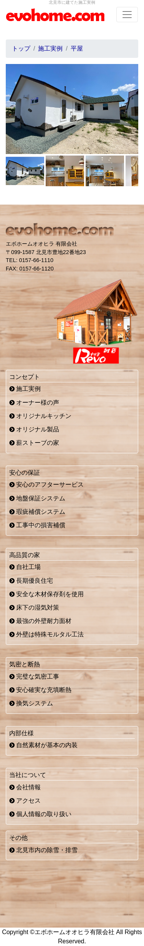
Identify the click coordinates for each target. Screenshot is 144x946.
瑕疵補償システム (37, 511)
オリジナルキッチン (40, 416)
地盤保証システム (37, 498)
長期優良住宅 (31, 580)
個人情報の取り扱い (40, 814)
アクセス (25, 800)
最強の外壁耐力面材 (40, 621)
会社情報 (25, 787)
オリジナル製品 (34, 429)
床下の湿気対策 (34, 607)
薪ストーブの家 (34, 442)
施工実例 (25, 388)
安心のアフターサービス (46, 484)
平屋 (77, 48)
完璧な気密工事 (34, 676)
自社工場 (25, 567)
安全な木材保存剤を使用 (46, 594)
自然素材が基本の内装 (43, 745)
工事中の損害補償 (37, 525)
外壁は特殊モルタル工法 (46, 634)
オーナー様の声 (34, 402)
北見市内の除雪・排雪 (43, 850)
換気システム (31, 703)
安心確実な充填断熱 (40, 690)
